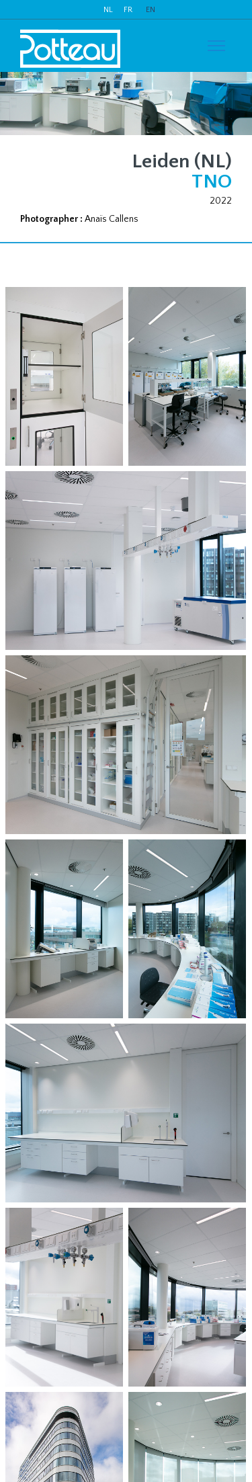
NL (108, 9)
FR (128, 9)
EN (150, 9)
